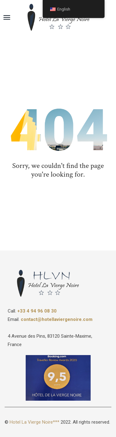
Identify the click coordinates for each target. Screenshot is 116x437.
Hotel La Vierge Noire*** (34, 422)
